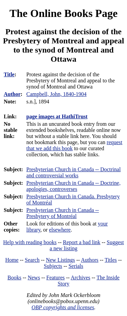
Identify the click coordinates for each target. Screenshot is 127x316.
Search (32, 260)
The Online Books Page (63, 13)
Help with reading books (30, 242)
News (34, 277)
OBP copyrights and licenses (62, 307)
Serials (75, 266)
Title (9, 74)
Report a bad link (82, 242)
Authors (90, 260)
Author (12, 94)
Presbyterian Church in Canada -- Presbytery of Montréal (62, 213)
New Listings (60, 260)
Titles (111, 260)
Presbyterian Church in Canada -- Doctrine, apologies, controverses (73, 186)
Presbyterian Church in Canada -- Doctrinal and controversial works (73, 172)
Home (12, 260)
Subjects (53, 266)
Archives (80, 277)
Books (14, 277)
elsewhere (60, 230)
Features (55, 277)
